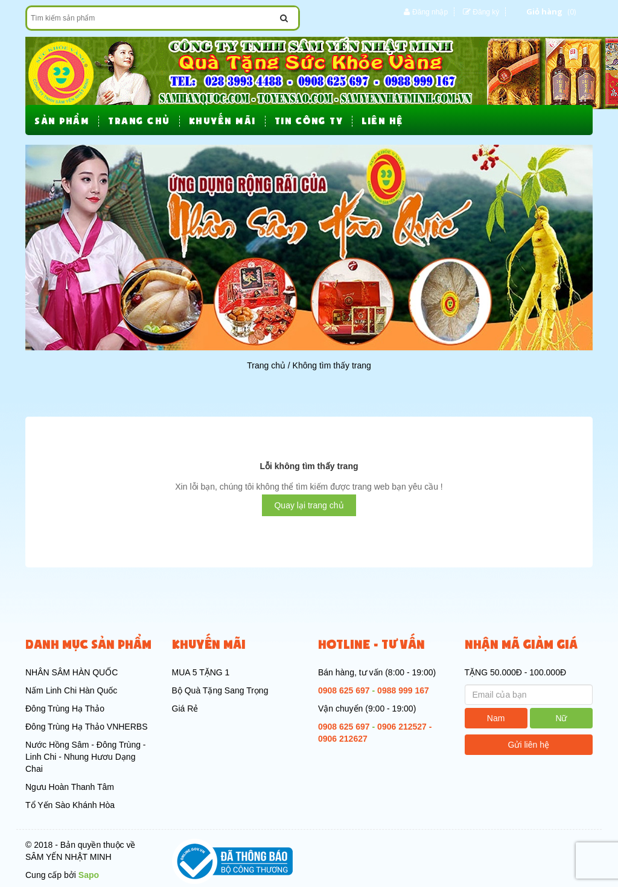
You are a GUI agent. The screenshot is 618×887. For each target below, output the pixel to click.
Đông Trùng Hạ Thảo (64, 708)
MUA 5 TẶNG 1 (201, 672)
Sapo (88, 875)
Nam (496, 718)
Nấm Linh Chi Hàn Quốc (71, 690)
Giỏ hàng (544, 11)
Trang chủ (266, 365)
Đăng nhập (430, 12)
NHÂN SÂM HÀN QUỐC (71, 672)
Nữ (561, 718)
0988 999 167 (403, 690)
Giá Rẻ (185, 708)
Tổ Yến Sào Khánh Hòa (70, 805)
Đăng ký (486, 12)
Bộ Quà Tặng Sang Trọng (220, 690)
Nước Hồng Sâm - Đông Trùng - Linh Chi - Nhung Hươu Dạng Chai (85, 757)
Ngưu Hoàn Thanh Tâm (69, 787)
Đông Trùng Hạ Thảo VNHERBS (86, 726)
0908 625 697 (344, 690)
